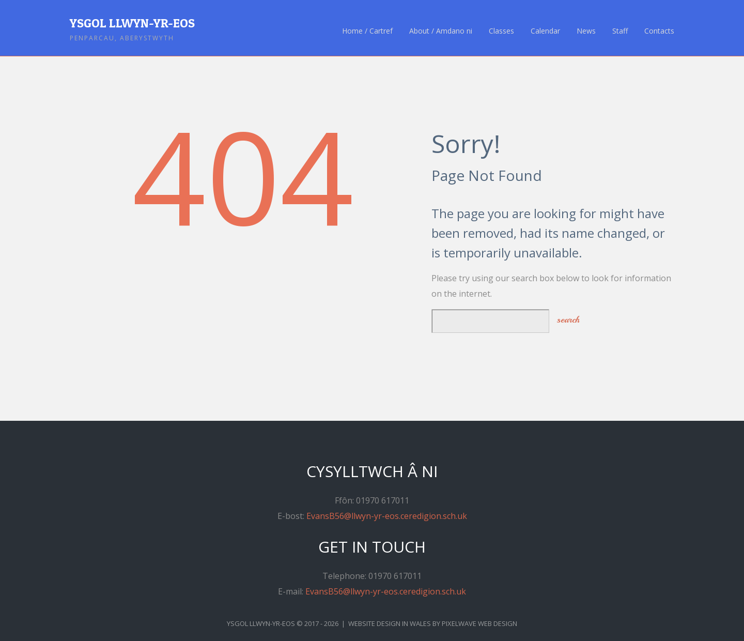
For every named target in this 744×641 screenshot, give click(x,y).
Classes (501, 31)
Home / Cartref (367, 31)
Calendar (545, 31)
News (586, 31)
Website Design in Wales (389, 623)
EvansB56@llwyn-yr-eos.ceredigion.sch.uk (386, 516)
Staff (620, 31)
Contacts (659, 31)
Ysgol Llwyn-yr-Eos (132, 23)
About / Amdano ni (440, 31)
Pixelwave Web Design (479, 623)
